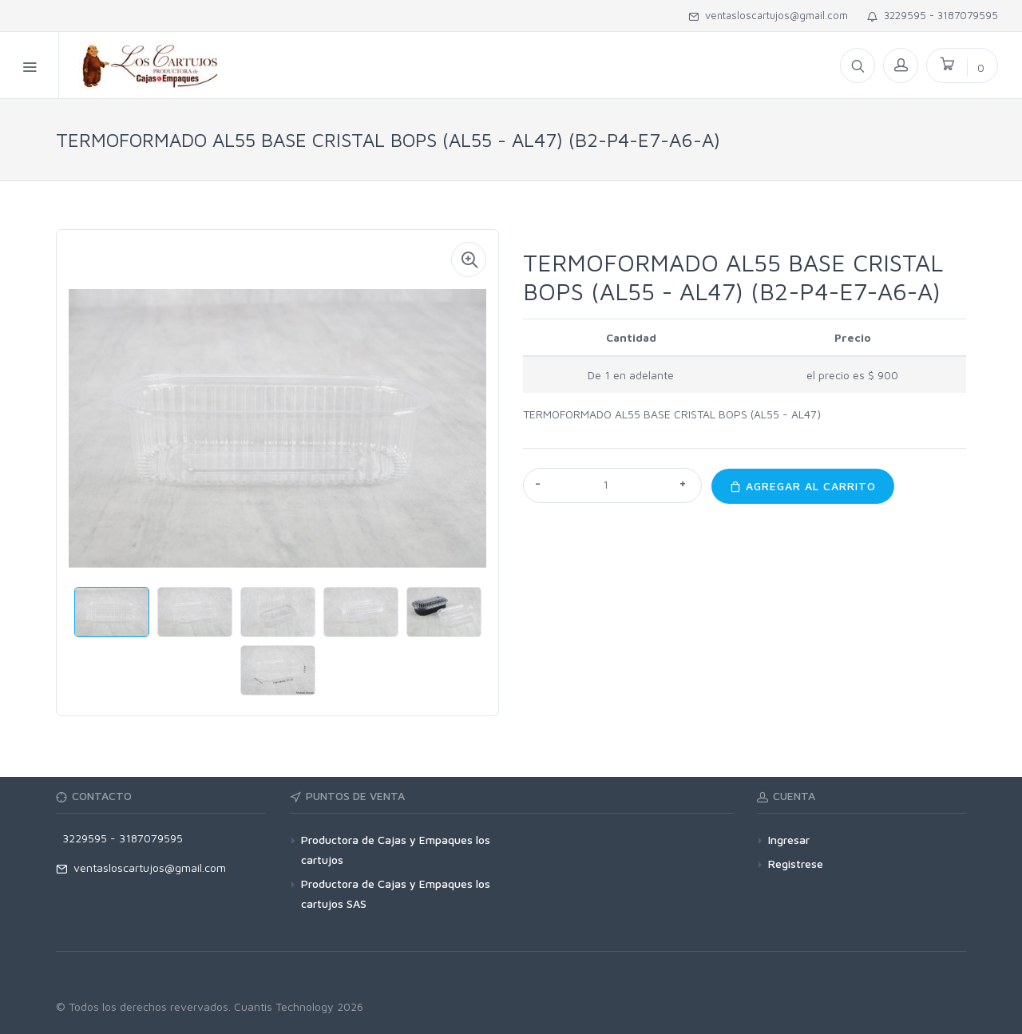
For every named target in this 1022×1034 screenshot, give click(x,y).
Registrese (795, 863)
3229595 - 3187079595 (932, 15)
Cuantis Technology (284, 1006)
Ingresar (789, 839)
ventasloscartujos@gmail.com (768, 15)
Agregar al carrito (803, 486)
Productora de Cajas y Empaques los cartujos (395, 849)
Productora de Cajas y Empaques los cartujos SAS (395, 893)
